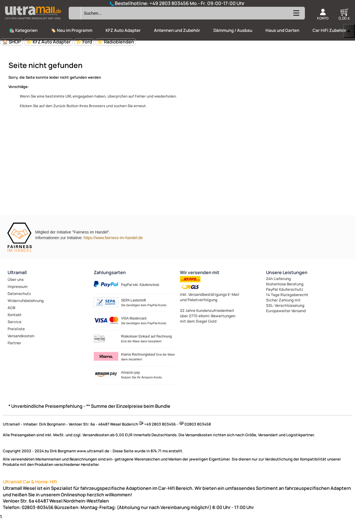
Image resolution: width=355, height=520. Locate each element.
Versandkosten (21, 335)
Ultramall (17, 272)
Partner (14, 342)
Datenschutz (19, 293)
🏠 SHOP (11, 42)
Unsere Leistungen (286, 272)
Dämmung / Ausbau (232, 30)
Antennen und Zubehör (177, 30)
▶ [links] (349, 31)
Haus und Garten (282, 30)
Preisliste (16, 328)
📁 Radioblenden (115, 42)
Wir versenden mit (199, 272)
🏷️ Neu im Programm (71, 30)
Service (14, 321)
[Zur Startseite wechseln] (33, 21)
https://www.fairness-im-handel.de (113, 237)
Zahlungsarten (110, 272)
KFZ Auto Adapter (123, 30)
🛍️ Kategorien (23, 30)
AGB (11, 307)
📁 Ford (84, 42)
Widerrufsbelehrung (26, 300)
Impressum (18, 286)
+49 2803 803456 (169, 3)
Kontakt (15, 314)
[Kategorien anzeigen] (296, 15)
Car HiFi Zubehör (329, 30)
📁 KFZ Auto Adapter (48, 42)
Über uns (16, 279)
